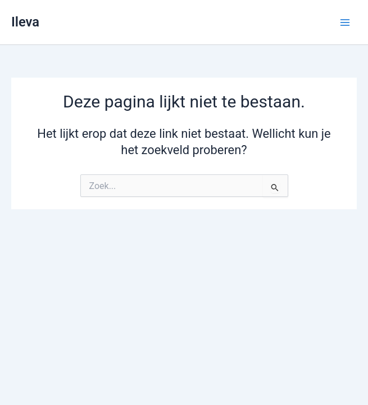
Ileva (25, 22)
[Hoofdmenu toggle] (345, 22)
